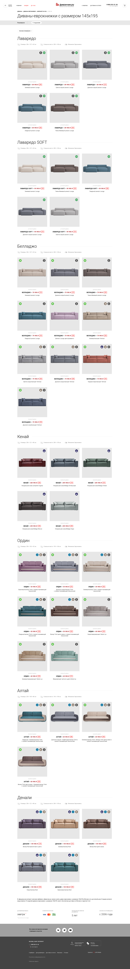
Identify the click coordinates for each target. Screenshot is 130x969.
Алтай (27, 737)
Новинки (18, 5)
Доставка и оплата (95, 5)
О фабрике (85, 5)
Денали (27, 844)
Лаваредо (27, 85)
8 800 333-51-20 (112, 4)
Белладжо (27, 292)
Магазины (59, 953)
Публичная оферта (33, 962)
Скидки (30, 5)
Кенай (26, 483)
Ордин (27, 587)
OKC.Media (98, 954)
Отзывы (66, 953)
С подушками (36, 22)
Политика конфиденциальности (37, 957)
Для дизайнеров (40, 953)
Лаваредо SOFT (27, 188)
